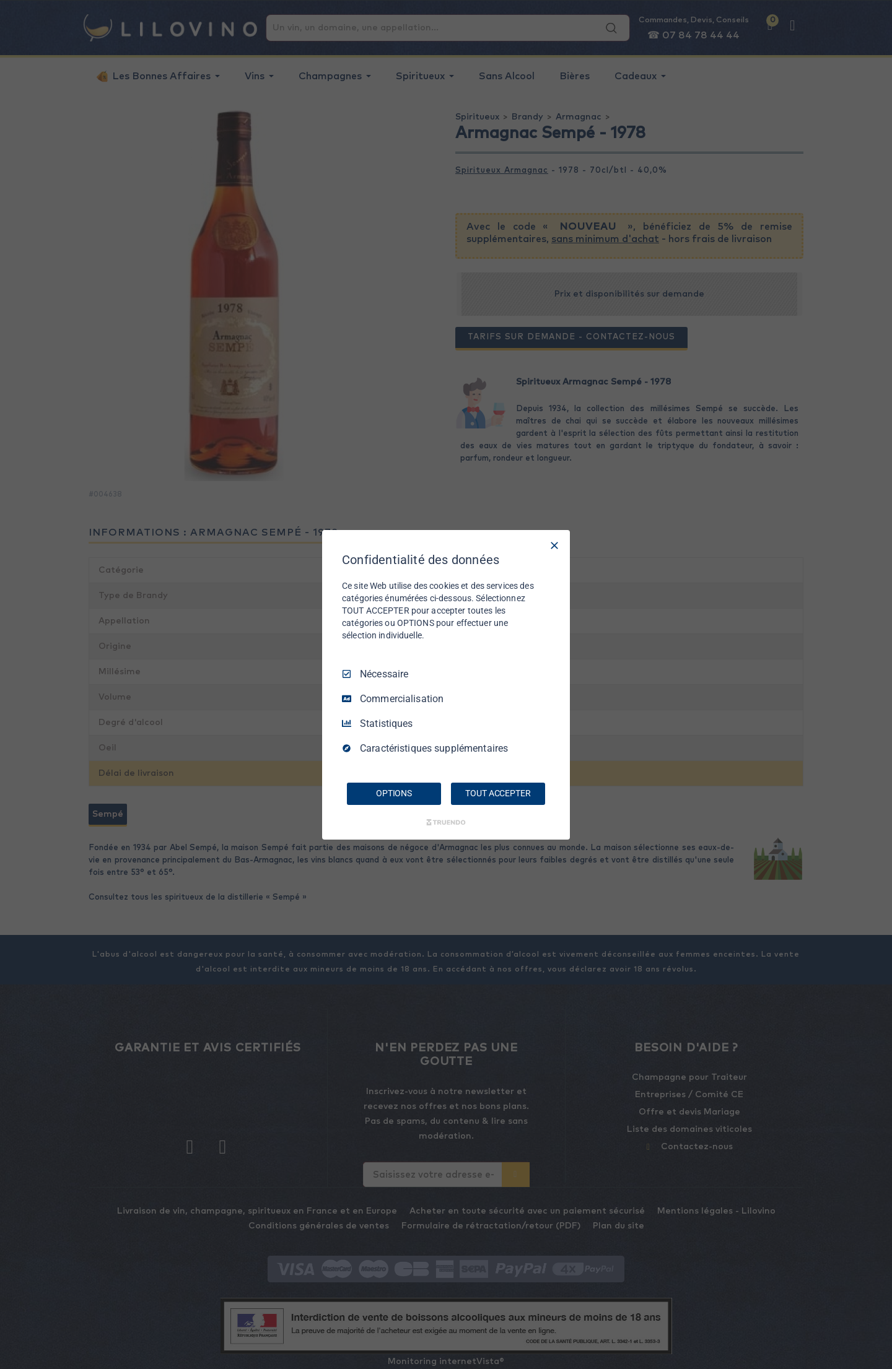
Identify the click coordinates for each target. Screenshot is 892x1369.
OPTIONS (394, 793)
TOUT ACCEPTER (497, 793)
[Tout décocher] (554, 544)
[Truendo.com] (446, 822)
